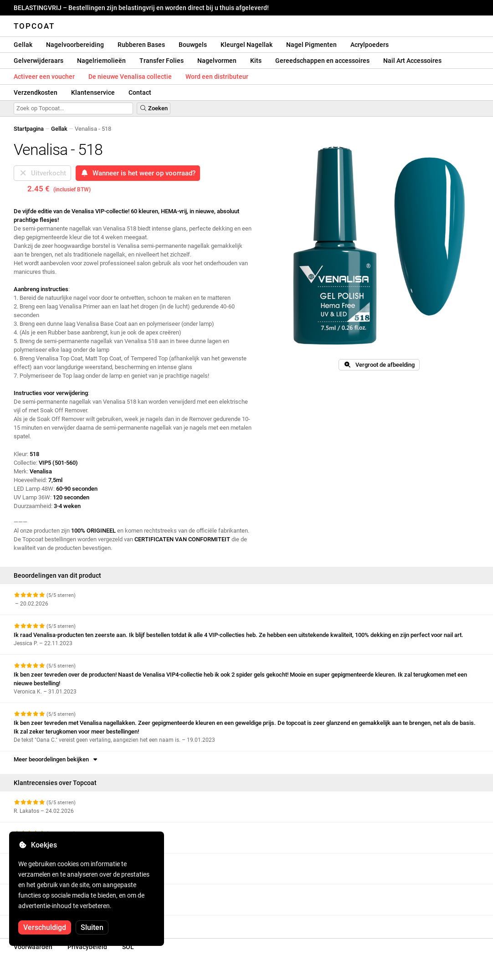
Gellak (23, 44)
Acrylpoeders (369, 44)
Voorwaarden (33, 946)
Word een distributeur (216, 76)
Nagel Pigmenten (311, 44)
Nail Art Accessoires (412, 60)
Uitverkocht (42, 173)
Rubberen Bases (141, 44)
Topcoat (34, 26)
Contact (139, 92)
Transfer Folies (161, 60)
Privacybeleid (87, 946)
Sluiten (92, 927)
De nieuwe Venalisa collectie (130, 76)
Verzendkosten (35, 92)
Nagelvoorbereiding (75, 44)
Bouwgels (193, 44)
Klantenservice (93, 92)
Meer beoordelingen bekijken (56, 759)
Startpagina (29, 128)
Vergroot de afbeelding (379, 364)
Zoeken (153, 108)
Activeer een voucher (44, 76)
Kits (256, 60)
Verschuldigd (44, 927)
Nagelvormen (216, 60)
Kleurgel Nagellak (246, 44)
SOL (128, 946)
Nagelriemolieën (101, 60)
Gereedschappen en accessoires (322, 60)
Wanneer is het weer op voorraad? (137, 173)
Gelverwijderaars (38, 60)
